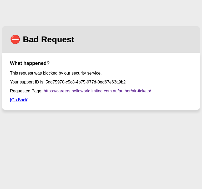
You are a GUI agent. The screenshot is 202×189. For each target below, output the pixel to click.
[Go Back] (19, 100)
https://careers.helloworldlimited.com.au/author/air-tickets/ (97, 91)
